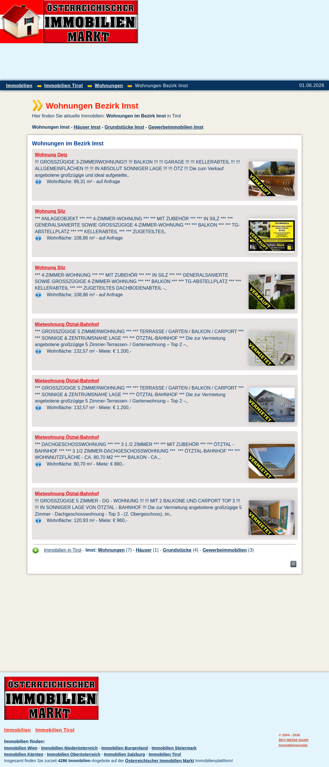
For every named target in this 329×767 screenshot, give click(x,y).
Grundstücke (177, 550)
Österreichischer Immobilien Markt (159, 760)
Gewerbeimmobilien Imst (175, 127)
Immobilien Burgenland (124, 748)
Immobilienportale (293, 745)
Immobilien (17, 730)
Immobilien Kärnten (24, 754)
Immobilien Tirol (55, 730)
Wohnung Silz (50, 211)
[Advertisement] (261, 40)
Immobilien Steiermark (174, 748)
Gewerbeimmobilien (225, 550)
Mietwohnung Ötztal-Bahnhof (67, 324)
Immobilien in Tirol (62, 550)
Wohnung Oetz (51, 154)
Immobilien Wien (20, 748)
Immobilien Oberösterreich (73, 754)
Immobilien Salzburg (124, 754)
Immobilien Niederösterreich (69, 748)
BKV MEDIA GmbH (293, 740)
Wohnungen (111, 550)
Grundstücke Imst (124, 127)
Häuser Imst (87, 127)
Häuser (144, 550)
